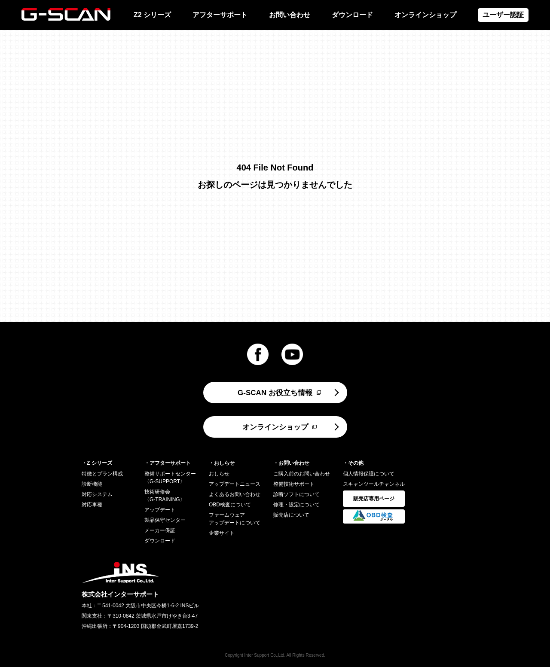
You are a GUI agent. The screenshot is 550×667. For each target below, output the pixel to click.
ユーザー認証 (503, 14)
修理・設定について (296, 505)
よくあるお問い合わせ (234, 494)
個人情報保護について (368, 474)
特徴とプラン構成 (102, 474)
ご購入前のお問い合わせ (301, 474)
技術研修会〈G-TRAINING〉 (164, 496)
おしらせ (219, 474)
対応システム (97, 494)
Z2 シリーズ (152, 14)
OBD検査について (230, 505)
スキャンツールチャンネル (374, 484)
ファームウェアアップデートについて (234, 519)
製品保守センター (165, 520)
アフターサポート (220, 14)
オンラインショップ (425, 14)
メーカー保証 (159, 530)
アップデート (159, 510)
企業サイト (222, 533)
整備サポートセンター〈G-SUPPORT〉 (170, 477)
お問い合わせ (289, 14)
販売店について (291, 515)
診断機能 (92, 484)
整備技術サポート (294, 484)
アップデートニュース (234, 484)
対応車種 (92, 505)
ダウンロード (352, 14)
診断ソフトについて (296, 494)
